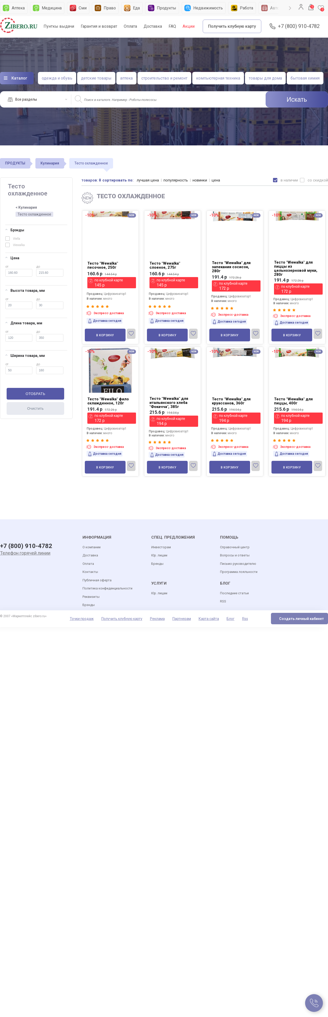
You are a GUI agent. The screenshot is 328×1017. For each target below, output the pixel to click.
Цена (12, 258)
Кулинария (49, 163)
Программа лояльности (238, 572)
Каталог (19, 78)
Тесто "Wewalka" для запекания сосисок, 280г (231, 267)
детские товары (96, 78)
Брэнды (14, 230)
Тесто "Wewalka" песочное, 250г (102, 265)
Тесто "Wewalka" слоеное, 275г (164, 265)
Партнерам (181, 619)
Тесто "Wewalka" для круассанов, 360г (231, 401)
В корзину (105, 335)
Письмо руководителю (238, 564)
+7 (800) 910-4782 (299, 26)
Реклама (157, 619)
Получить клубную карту (232, 26)
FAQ (172, 26)
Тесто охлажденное (34, 214)
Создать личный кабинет (301, 619)
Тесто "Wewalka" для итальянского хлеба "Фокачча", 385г (168, 402)
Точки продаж (82, 619)
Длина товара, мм (23, 323)
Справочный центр (235, 547)
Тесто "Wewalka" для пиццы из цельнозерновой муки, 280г (295, 268)
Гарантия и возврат (99, 26)
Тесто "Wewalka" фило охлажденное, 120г (108, 401)
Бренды (157, 564)
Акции (189, 26)
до (49, 271)
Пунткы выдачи (59, 26)
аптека (126, 78)
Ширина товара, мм (25, 356)
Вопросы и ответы (235, 555)
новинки (200, 180)
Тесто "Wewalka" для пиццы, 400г (293, 401)
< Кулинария (26, 207)
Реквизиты (91, 597)
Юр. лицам (159, 555)
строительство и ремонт (164, 78)
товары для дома (265, 78)
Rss (245, 619)
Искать (297, 99)
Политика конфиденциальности (107, 588)
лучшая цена (148, 180)
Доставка (153, 26)
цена (216, 180)
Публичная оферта (97, 580)
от (18, 271)
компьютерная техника (218, 78)
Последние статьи (234, 593)
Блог (231, 619)
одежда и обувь (57, 78)
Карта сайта (209, 619)
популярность (175, 180)
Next (290, 8)
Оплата (130, 26)
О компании (92, 547)
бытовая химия (305, 78)
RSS (223, 601)
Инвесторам (161, 547)
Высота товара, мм (25, 291)
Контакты (90, 572)
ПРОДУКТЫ (15, 163)
